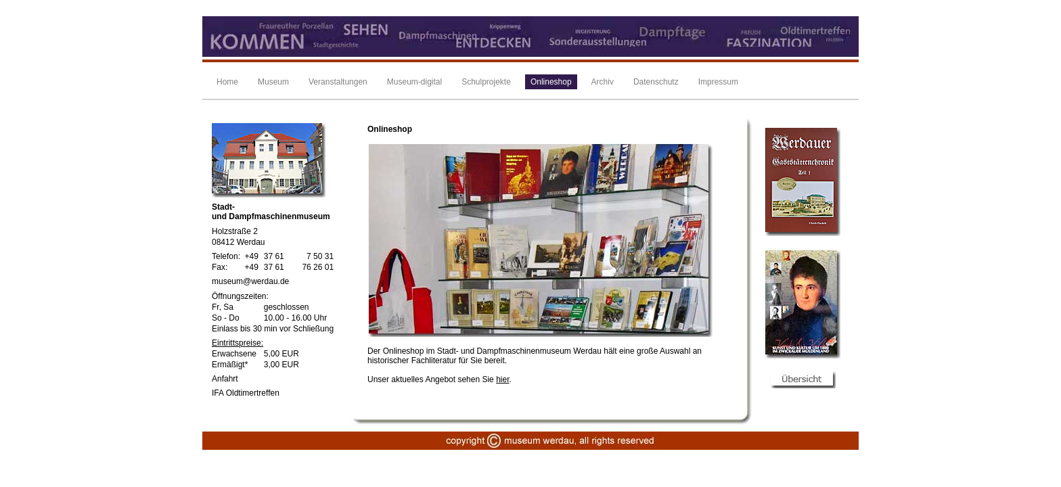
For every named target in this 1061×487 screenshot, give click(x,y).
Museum (273, 82)
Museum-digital (414, 82)
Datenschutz (656, 82)
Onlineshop (551, 82)
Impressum (718, 82)
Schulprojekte (486, 82)
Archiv (602, 82)
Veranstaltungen (338, 82)
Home (227, 82)
